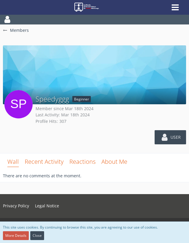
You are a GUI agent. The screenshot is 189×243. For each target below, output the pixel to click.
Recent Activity (44, 162)
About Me (114, 162)
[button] (94, 19)
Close (37, 235)
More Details (15, 235)
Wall (13, 162)
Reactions (82, 162)
